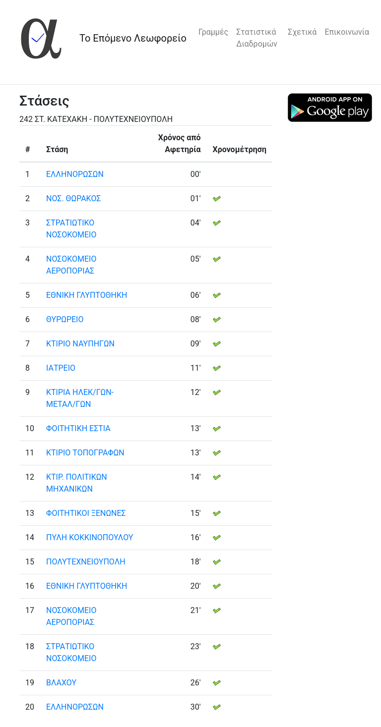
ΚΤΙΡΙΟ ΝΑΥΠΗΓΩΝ (80, 343)
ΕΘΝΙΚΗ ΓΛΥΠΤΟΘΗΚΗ (86, 295)
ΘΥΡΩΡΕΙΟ (64, 319)
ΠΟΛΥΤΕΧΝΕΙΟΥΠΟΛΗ (86, 561)
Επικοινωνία (346, 32)
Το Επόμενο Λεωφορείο (133, 38)
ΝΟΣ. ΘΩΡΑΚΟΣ (73, 198)
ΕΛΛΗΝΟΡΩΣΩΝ (75, 174)
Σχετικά (302, 32)
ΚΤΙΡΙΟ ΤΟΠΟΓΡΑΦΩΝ (85, 452)
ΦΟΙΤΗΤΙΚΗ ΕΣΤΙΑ (78, 428)
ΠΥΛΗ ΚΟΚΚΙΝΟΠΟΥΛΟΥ (89, 537)
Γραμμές (213, 32)
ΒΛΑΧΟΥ (61, 682)
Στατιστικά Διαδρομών (256, 38)
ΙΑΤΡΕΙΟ (60, 368)
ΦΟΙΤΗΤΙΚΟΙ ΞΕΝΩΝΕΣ (86, 513)
